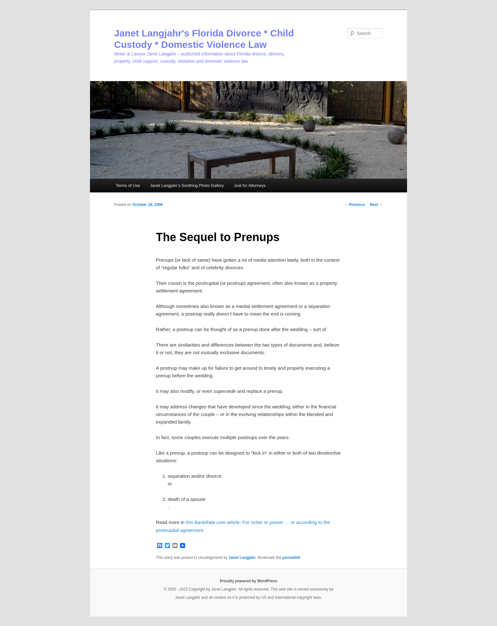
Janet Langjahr (242, 557)
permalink (291, 557)
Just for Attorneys (250, 185)
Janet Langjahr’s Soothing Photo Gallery (187, 185)
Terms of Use (128, 185)
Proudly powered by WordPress (248, 581)
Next (376, 204)
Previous (354, 204)
